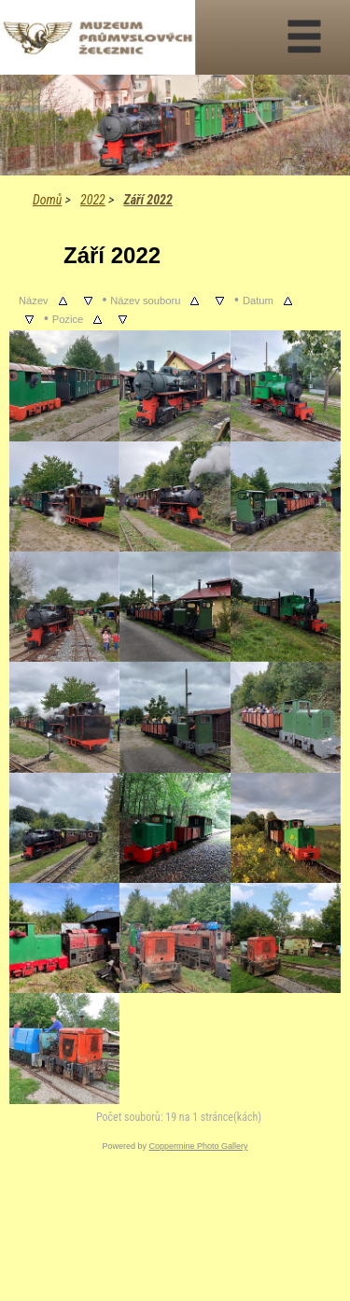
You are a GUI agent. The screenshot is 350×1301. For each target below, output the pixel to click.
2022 (92, 199)
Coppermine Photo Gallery (197, 1146)
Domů (47, 199)
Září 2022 (147, 199)
